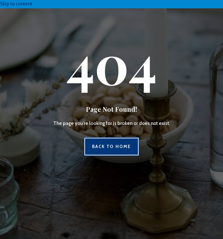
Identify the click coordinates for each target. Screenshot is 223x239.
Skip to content (16, 4)
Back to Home (111, 146)
